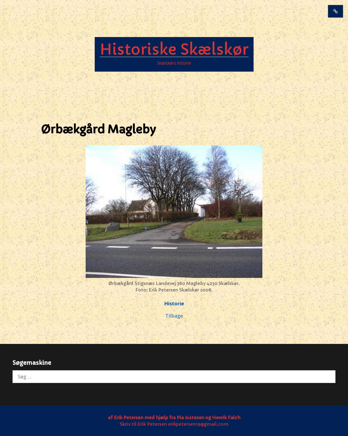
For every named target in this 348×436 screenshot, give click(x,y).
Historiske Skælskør (174, 49)
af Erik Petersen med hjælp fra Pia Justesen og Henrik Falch (174, 417)
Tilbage (174, 315)
